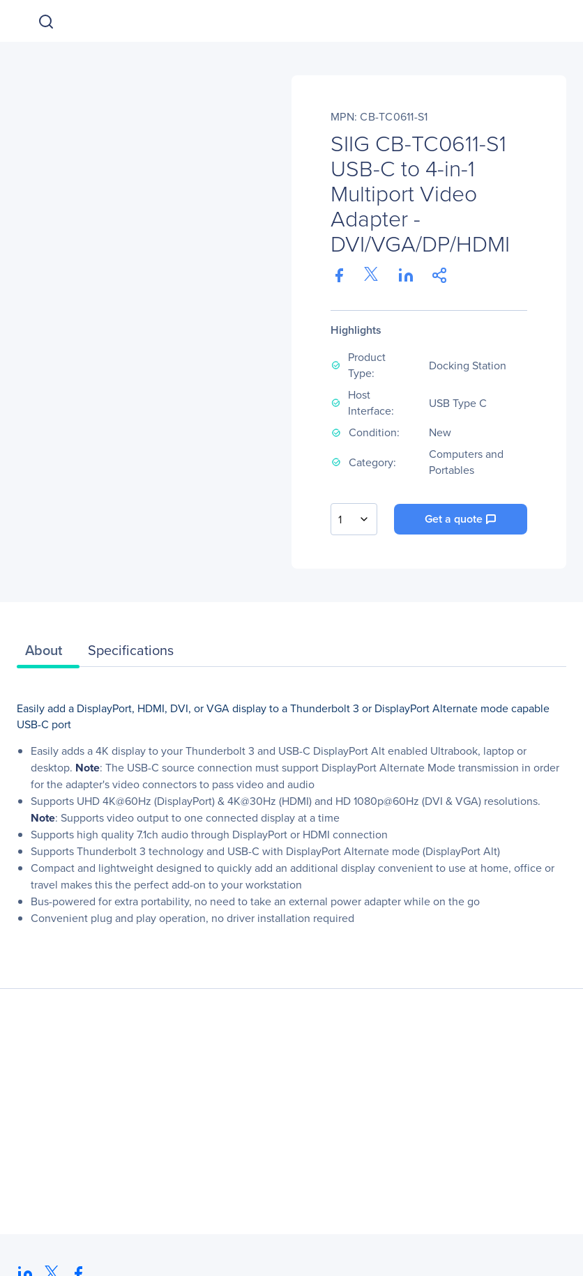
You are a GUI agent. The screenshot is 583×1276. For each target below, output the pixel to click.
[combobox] (354, 519)
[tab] (48, 653)
